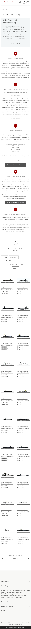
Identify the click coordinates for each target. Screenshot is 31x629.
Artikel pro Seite (7, 261)
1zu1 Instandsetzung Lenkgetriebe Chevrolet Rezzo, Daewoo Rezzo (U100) (23, 538)
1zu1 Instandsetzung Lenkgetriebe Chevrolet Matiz (7, 511)
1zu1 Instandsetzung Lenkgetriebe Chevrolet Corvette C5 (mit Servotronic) (7, 427)
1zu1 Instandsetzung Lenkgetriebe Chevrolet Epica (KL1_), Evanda (7, 483)
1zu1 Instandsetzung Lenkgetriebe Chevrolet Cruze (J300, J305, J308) (23, 455)
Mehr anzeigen (15, 43)
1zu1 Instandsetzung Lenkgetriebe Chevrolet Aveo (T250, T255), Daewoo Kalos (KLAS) (7, 372)
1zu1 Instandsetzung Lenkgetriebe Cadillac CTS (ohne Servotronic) (7, 344)
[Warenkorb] (28, 2)
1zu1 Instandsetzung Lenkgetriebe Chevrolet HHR (23, 483)
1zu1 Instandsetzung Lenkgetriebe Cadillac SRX (22, 344)
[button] (20, 2)
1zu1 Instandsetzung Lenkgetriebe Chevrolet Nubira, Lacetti (23, 511)
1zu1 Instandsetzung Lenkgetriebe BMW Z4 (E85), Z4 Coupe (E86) (7, 316)
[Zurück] (2, 268)
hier (21, 624)
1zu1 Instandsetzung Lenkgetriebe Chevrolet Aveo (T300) (23, 372)
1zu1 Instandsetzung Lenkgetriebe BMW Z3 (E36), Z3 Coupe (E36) (22, 289)
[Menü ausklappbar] (2, 1)
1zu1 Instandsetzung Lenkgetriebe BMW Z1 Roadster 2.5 (7, 289)
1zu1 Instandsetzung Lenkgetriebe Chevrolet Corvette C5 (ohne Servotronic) (23, 427)
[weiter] (28, 268)
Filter (5, 257)
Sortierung (13, 257)
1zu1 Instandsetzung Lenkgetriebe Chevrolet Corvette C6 (7, 455)
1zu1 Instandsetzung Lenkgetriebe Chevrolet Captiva (7, 400)
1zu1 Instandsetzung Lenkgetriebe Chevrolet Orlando (7, 538)
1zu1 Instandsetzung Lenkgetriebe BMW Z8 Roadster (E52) (22, 316)
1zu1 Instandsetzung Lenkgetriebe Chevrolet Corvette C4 (23, 400)
